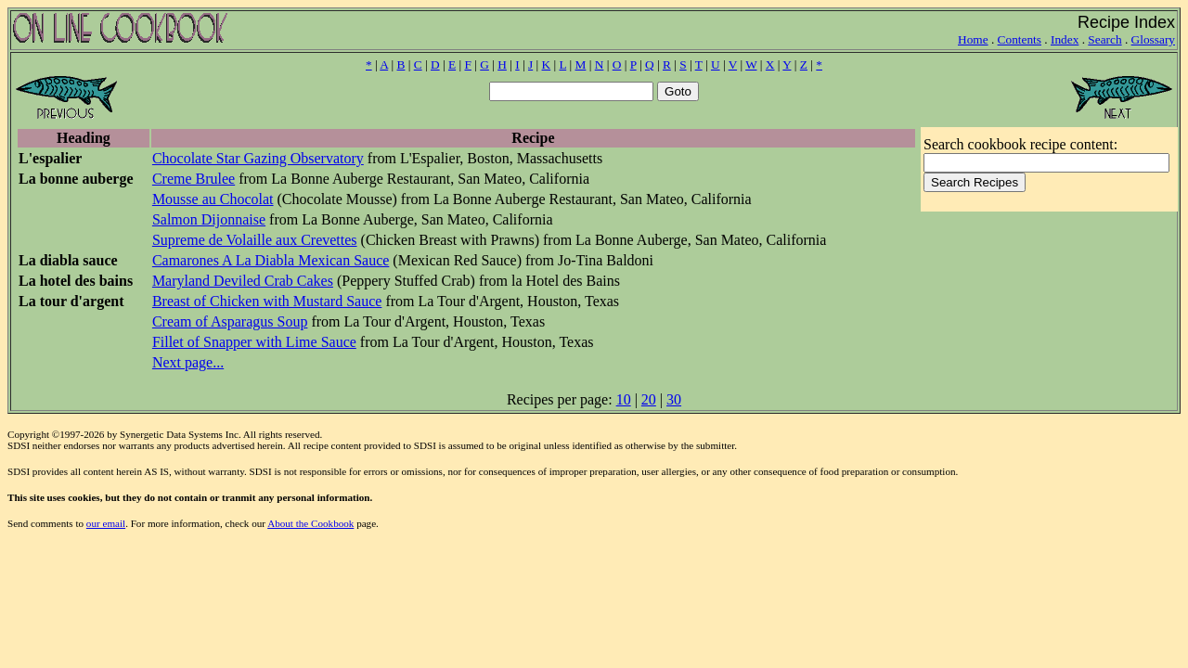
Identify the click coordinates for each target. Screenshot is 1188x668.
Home (973, 39)
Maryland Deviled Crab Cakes (242, 281)
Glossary (1153, 39)
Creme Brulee (193, 178)
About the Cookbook (310, 523)
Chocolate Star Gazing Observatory (258, 158)
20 (648, 399)
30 (673, 399)
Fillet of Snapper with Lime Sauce (254, 342)
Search (1104, 39)
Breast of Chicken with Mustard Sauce (267, 301)
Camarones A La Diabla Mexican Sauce (270, 260)
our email (105, 523)
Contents (1019, 39)
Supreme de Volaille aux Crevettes (254, 240)
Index (1064, 39)
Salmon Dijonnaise (208, 219)
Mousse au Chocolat (213, 199)
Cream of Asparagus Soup (230, 321)
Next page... (188, 362)
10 (623, 399)
